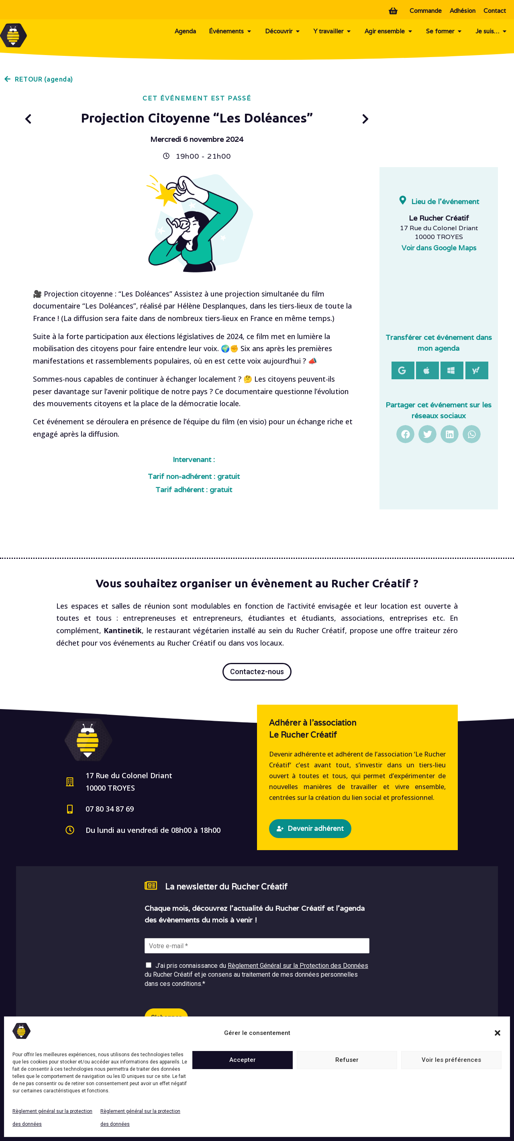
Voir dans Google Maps (439, 247)
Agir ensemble (389, 31)
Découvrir (283, 31)
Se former (444, 31)
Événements (230, 31)
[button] (498, 1033)
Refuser (347, 1059)
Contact (494, 10)
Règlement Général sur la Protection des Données (298, 965)
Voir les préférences (451, 1059)
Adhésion (462, 10)
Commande (426, 10)
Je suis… (491, 31)
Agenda (185, 31)
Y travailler (333, 31)
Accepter (242, 1059)
